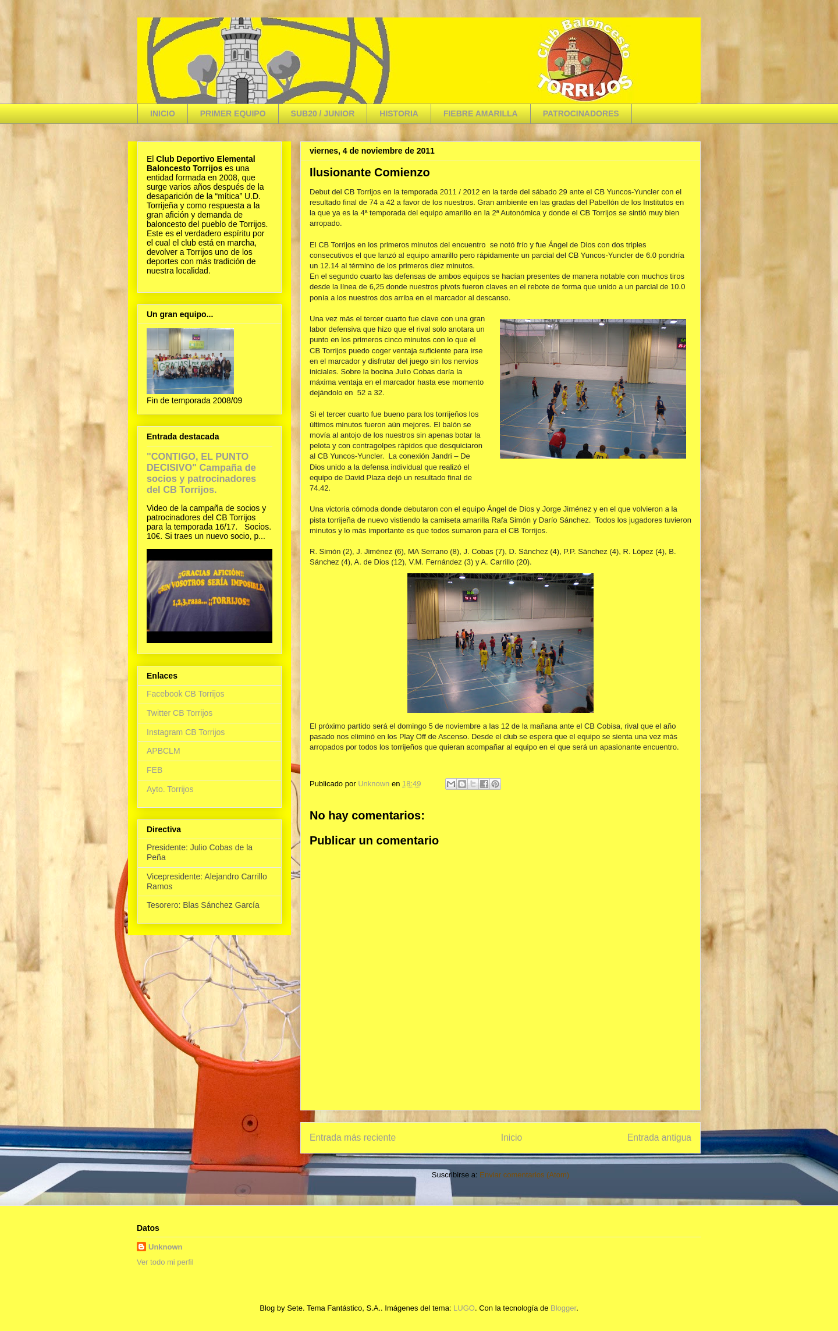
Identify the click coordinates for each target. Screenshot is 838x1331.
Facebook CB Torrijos (186, 693)
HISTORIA (398, 113)
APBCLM (163, 750)
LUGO (464, 1308)
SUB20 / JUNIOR (323, 113)
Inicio (511, 1137)
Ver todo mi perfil (165, 1262)
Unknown (165, 1247)
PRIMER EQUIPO (233, 113)
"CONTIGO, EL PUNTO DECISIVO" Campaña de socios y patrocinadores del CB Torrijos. (201, 473)
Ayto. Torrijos (170, 789)
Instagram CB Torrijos (186, 732)
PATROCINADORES (581, 113)
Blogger (563, 1308)
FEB (154, 770)
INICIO (162, 113)
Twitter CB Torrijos (179, 713)
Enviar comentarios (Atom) (524, 1174)
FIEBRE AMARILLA (480, 113)
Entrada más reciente (353, 1137)
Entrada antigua (659, 1137)
